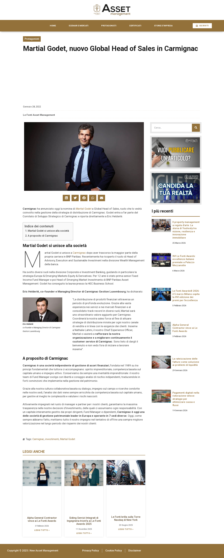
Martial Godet (83, 208)
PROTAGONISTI (108, 25)
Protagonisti (32, 38)
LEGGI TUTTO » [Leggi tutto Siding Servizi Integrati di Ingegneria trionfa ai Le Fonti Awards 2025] (84, 533)
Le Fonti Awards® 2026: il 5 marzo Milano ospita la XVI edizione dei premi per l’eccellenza (186, 295)
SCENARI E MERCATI (78, 25)
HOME (53, 25)
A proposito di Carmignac (43, 235)
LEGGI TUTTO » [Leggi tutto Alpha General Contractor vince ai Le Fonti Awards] (42, 530)
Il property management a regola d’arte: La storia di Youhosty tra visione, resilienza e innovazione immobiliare (186, 230)
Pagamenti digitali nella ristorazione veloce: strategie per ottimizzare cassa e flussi (185, 399)
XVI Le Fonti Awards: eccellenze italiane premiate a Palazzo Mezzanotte (183, 261)
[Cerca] (196, 128)
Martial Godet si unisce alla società (48, 230)
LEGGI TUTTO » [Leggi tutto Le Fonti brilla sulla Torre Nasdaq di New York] (125, 529)
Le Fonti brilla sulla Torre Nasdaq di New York (125, 518)
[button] (66, 198)
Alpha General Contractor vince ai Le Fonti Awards (42, 519)
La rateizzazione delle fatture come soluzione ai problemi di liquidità (185, 361)
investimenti (52, 439)
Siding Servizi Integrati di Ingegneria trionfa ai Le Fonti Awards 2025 (84, 520)
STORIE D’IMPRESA (163, 25)
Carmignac (79, 252)
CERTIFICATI (135, 25)
